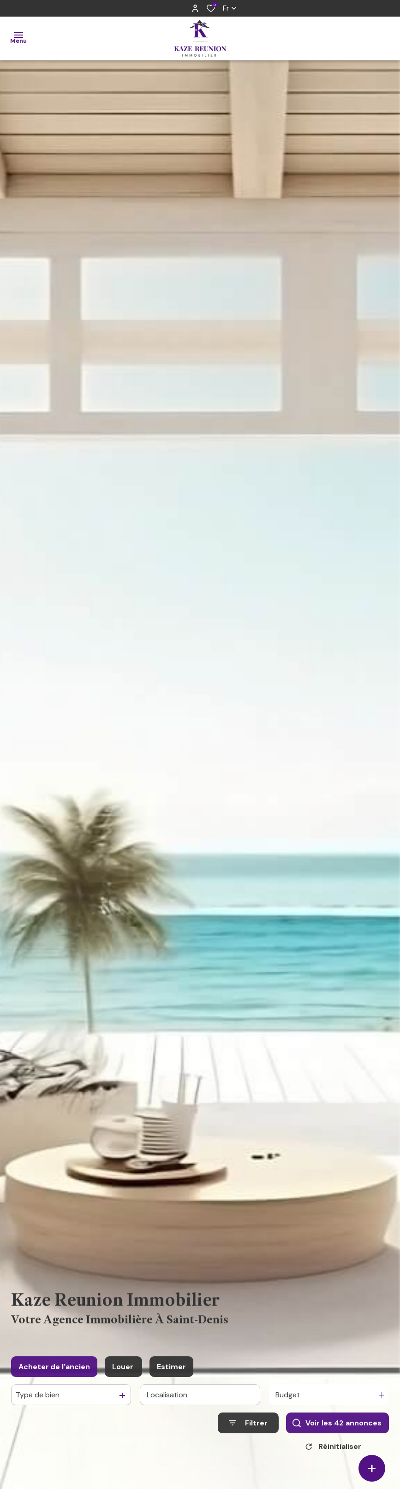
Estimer (171, 1376)
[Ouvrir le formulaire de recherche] (248, 1432)
